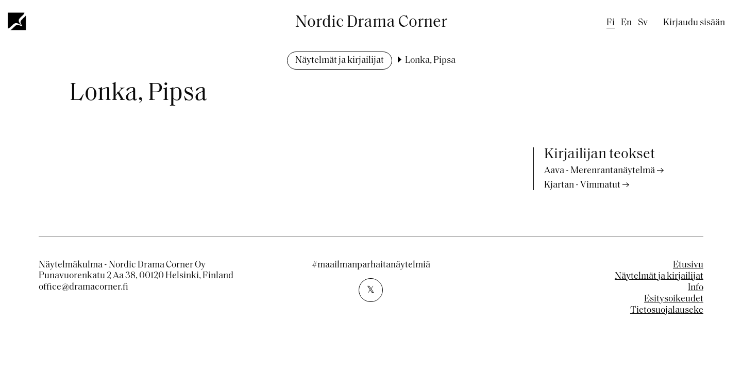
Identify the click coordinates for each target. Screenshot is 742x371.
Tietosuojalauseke (666, 310)
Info (695, 288)
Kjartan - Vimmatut (582, 185)
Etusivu (688, 265)
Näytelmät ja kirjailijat (339, 60)
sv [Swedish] (643, 23)
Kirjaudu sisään (694, 23)
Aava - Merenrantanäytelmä (599, 171)
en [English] (626, 23)
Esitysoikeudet (673, 299)
